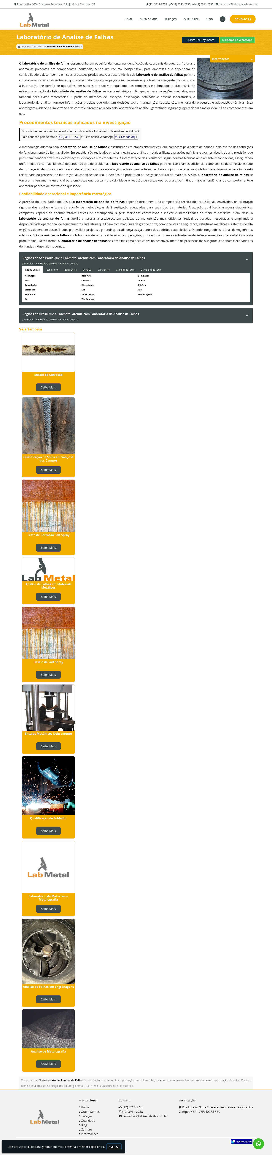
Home (128, 19)
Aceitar (114, 1146)
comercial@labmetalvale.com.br (238, 4)
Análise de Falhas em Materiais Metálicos (48, 587)
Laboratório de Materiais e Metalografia (48, 899)
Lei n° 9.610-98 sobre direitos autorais (110, 1087)
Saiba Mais (48, 388)
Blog (209, 19)
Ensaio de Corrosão (48, 376)
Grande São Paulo (125, 270)
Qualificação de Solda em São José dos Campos (48, 460)
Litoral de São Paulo (151, 270)
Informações (89, 1135)
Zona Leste (104, 270)
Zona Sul (87, 270)
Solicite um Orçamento (200, 41)
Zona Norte (52, 270)
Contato (243, 19)
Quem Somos (149, 19)
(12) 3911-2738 (158, 4)
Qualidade (191, 19)
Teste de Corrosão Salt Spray (48, 536)
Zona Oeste (71, 270)
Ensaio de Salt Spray (48, 663)
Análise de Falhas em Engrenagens (48, 988)
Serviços (171, 19)
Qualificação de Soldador (48, 819)
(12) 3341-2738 (181, 4)
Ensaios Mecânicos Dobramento (48, 735)
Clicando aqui (126, 138)
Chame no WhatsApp (237, 41)
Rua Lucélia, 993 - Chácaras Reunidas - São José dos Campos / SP (56, 4)
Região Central (32, 270)
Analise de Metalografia (48, 1052)
